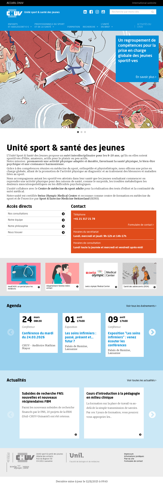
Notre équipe (15, 220)
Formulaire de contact (141, 225)
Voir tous (141, 306)
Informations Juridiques (134, 456)
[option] (81, 79)
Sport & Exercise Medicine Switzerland (64, 198)
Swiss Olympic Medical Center (57, 195)
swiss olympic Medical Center (97, 286)
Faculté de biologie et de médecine (84, 462)
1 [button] (78, 132)
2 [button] (81, 132)
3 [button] (85, 132)
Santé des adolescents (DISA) (136, 286)
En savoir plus (146, 77)
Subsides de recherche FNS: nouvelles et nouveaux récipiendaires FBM (43, 397)
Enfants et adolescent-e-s (18, 25)
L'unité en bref (105, 25)
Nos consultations (18, 213)
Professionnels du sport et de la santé (49, 25)
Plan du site (129, 459)
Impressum (129, 454)
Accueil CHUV (15, 3)
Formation (73, 27)
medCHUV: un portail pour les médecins (20, 288)
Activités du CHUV (144, 25)
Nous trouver (15, 232)
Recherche (89, 27)
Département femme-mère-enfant (58, 287)
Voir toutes (141, 380)
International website (144, 3)
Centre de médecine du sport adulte (61, 188)
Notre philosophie (18, 226)
